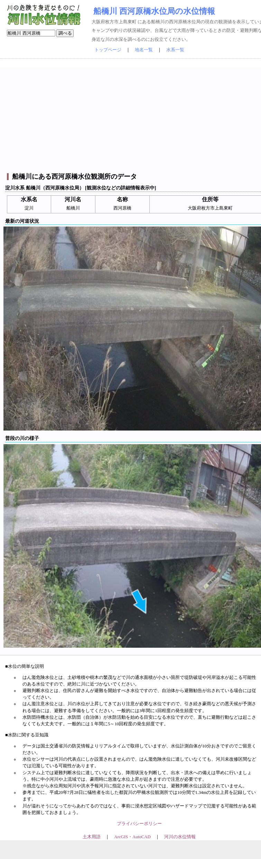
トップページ (107, 49)
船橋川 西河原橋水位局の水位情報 (154, 11)
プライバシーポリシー (139, 823)
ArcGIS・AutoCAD (132, 836)
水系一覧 (175, 49)
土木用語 (92, 836)
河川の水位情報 (180, 836)
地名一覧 (144, 49)
